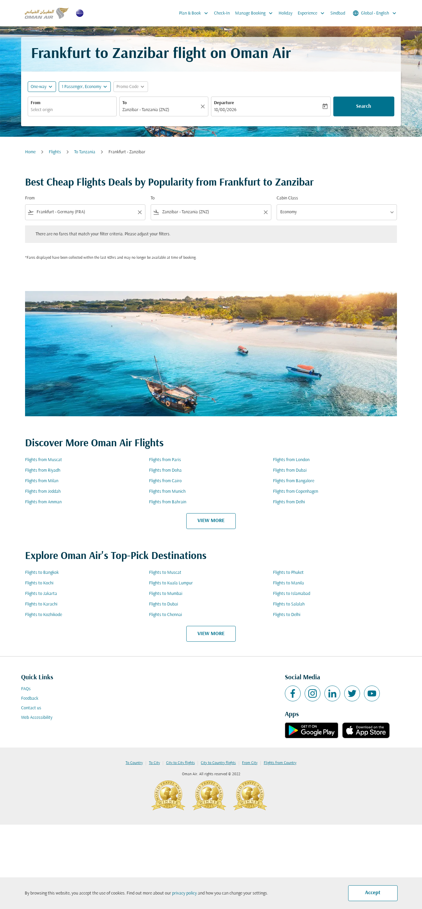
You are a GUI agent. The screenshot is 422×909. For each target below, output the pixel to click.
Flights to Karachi (41, 604)
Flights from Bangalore (293, 481)
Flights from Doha (165, 470)
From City (249, 763)
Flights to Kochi (39, 583)
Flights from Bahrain (167, 502)
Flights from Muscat (43, 459)
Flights (55, 152)
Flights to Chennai (165, 614)
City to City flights (180, 763)
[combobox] (72, 109)
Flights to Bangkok (42, 572)
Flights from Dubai (290, 470)
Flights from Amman (43, 502)
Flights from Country (280, 763)
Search (363, 106)
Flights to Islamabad (291, 593)
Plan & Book (195, 13)
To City (154, 763)
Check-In (222, 13)
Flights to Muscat (165, 572)
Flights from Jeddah (43, 491)
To (124, 103)
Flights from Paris (165, 459)
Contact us (31, 708)
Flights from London (291, 459)
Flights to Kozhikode (43, 614)
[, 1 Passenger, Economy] (81, 86)
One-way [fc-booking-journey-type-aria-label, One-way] (38, 86)
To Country (134, 763)
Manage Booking (255, 13)
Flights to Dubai (163, 604)
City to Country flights (218, 763)
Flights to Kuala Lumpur (171, 583)
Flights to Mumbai (165, 593)
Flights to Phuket (288, 572)
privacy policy (184, 893)
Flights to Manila (288, 583)
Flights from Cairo (165, 481)
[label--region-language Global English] (375, 13)
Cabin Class (287, 198)
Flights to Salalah (289, 604)
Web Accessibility (36, 717)
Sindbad (337, 13)
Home (30, 152)
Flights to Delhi (286, 614)
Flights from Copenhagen (295, 491)
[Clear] (203, 106)
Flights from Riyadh (42, 470)
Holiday (285, 13)
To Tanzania (84, 152)
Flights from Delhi (289, 502)
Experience (313, 13)
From (36, 103)
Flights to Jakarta (41, 593)
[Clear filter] (139, 212)
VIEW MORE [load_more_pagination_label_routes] (211, 520)
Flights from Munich (167, 491)
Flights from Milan (41, 481)
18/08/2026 (225, 109)
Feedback (29, 698)
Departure (224, 103)
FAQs (26, 689)
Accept (372, 892)
